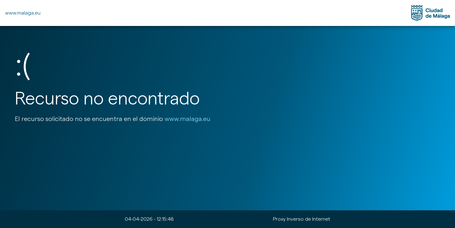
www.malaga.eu (22, 13)
